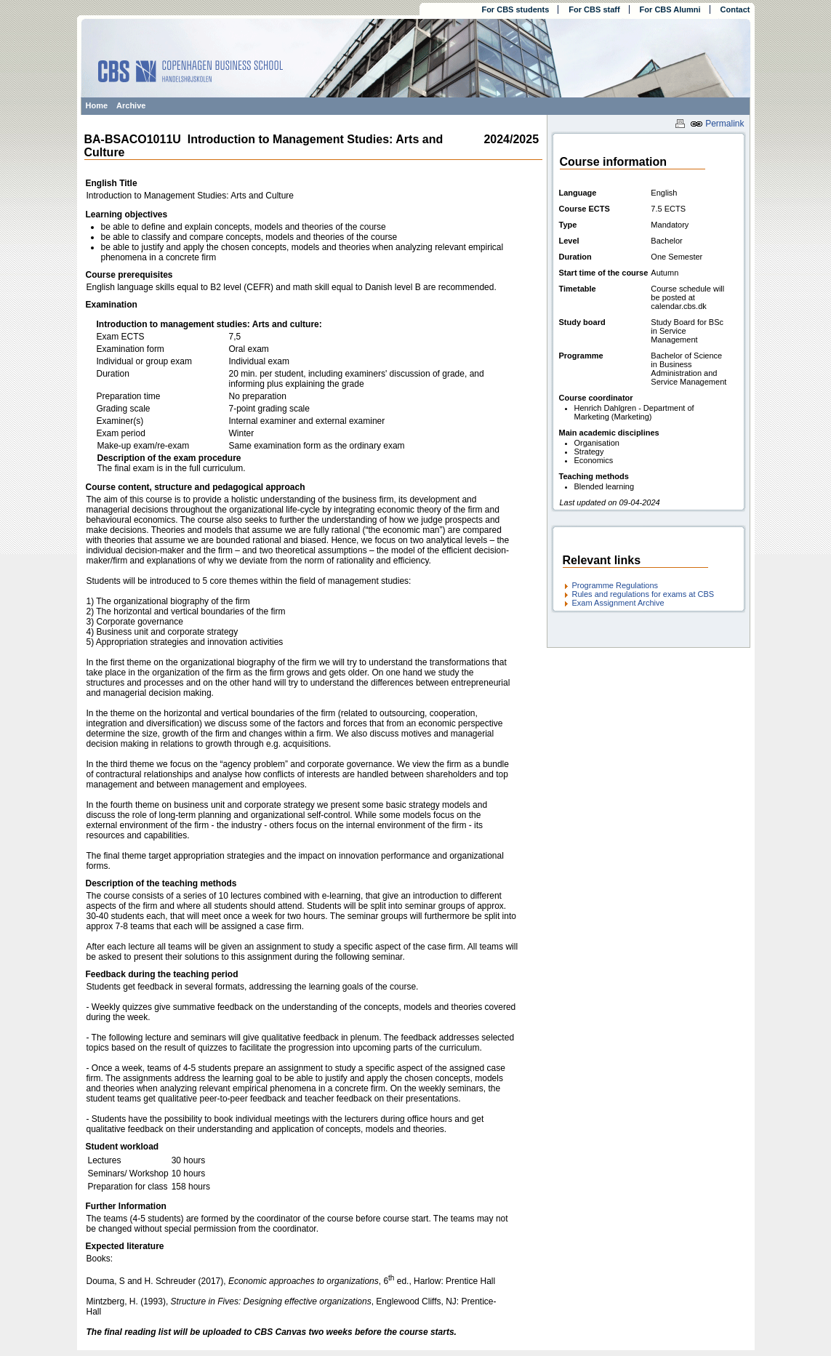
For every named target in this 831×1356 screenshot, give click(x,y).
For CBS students (515, 9)
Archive (130, 105)
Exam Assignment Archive (618, 602)
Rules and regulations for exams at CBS (643, 594)
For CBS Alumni (670, 9)
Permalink (717, 124)
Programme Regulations (615, 585)
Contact (735, 9)
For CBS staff (594, 9)
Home (97, 105)
